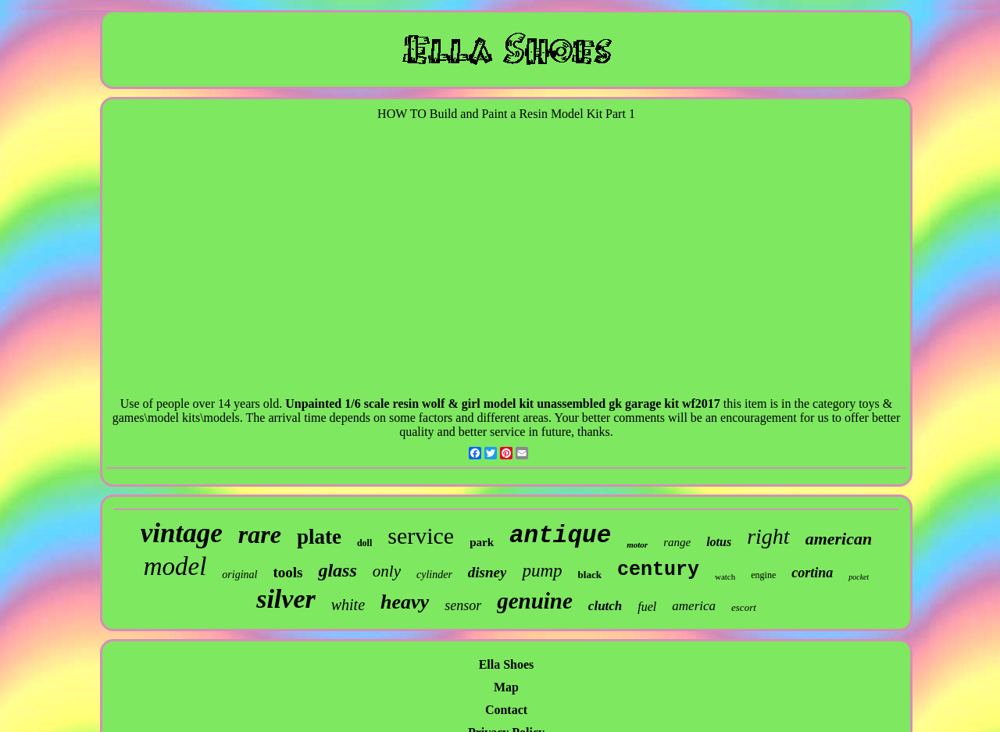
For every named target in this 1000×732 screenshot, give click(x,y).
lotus (718, 541)
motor (637, 544)
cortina (812, 572)
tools (287, 572)
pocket (858, 577)
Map (506, 687)
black (590, 574)
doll (364, 542)
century (658, 570)
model (175, 566)
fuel (647, 606)
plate (319, 536)
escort (743, 607)
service (421, 535)
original (239, 574)
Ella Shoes (506, 664)
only (387, 571)
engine (763, 575)
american (839, 538)
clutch (605, 605)
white (348, 604)
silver (286, 598)
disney (487, 572)
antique (560, 535)
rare (259, 534)
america (694, 605)
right (768, 536)
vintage (182, 533)
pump (542, 570)
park (482, 542)
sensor (463, 605)
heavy (404, 602)
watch (725, 576)
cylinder (434, 574)
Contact (506, 709)
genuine (535, 600)
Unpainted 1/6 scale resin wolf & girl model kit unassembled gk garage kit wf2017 (502, 403)
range (677, 542)
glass (337, 570)
